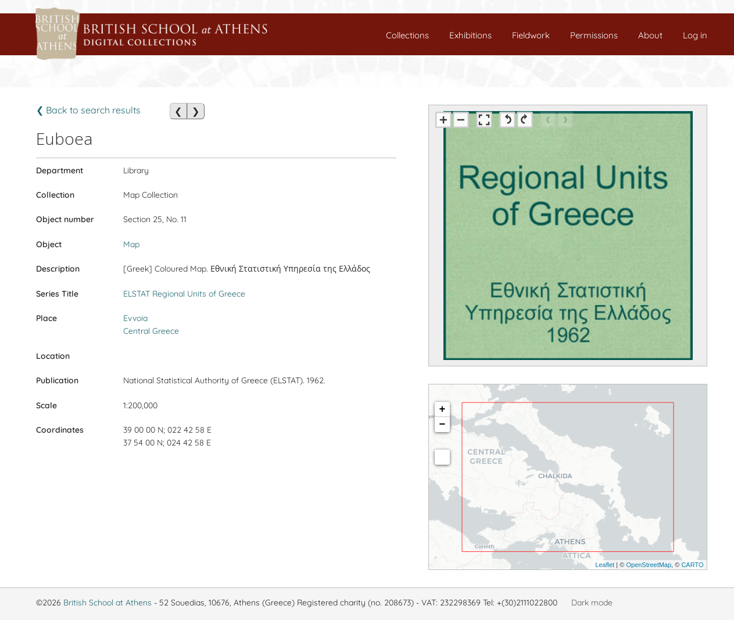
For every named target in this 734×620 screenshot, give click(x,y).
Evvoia (135, 318)
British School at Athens (107, 602)
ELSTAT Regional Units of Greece (184, 293)
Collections (407, 35)
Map (131, 244)
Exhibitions (470, 35)
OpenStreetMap (648, 564)
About (650, 35)
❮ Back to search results (88, 110)
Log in (695, 35)
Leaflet (604, 564)
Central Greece (151, 331)
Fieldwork (531, 35)
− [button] (442, 425)
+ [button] (442, 409)
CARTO (692, 564)
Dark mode (592, 602)
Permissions (594, 35)
